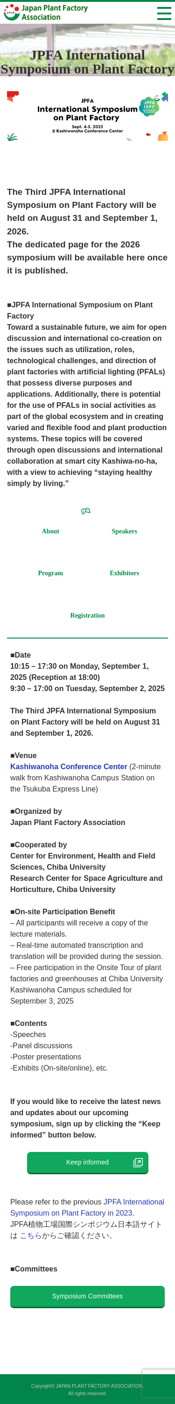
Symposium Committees (87, 1296)
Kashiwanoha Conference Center (68, 767)
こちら (31, 1235)
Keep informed (94, 1162)
